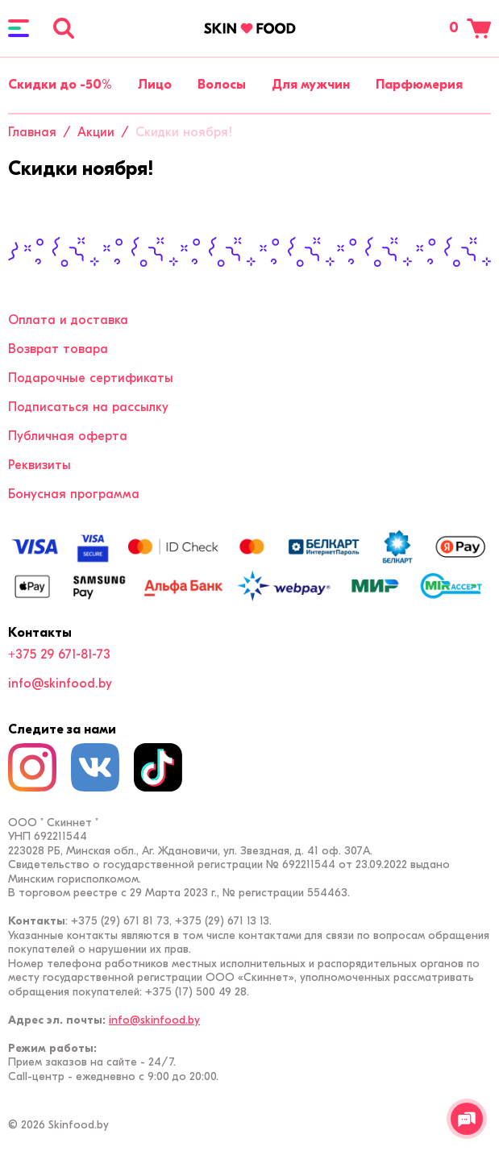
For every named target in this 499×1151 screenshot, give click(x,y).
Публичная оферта (67, 436)
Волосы (222, 84)
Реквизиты (39, 465)
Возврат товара (58, 349)
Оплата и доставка (68, 320)
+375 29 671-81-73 (59, 654)
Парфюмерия (419, 84)
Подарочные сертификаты (90, 378)
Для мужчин (311, 84)
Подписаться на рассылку (88, 407)
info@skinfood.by (60, 683)
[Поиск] (63, 28)
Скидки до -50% (60, 84)
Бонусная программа (73, 494)
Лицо (155, 84)
